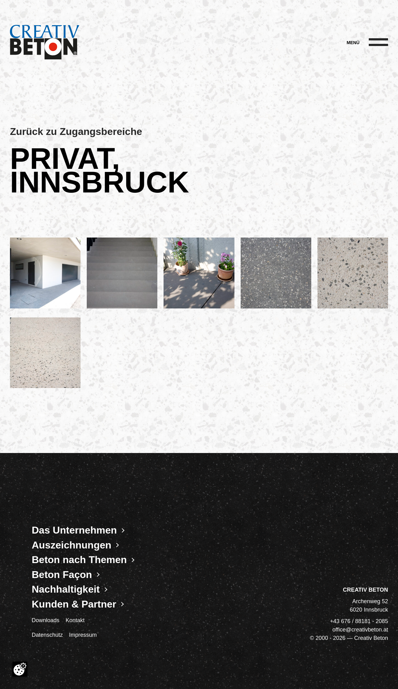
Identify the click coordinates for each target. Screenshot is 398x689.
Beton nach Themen (79, 559)
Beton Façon (62, 574)
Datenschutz (47, 635)
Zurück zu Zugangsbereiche (76, 131)
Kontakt (75, 620)
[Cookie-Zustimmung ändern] (19, 669)
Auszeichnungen (71, 545)
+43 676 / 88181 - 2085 (359, 621)
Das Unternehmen (74, 530)
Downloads (45, 620)
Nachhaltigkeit (66, 589)
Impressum (83, 635)
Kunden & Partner (74, 604)
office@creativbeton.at (360, 630)
